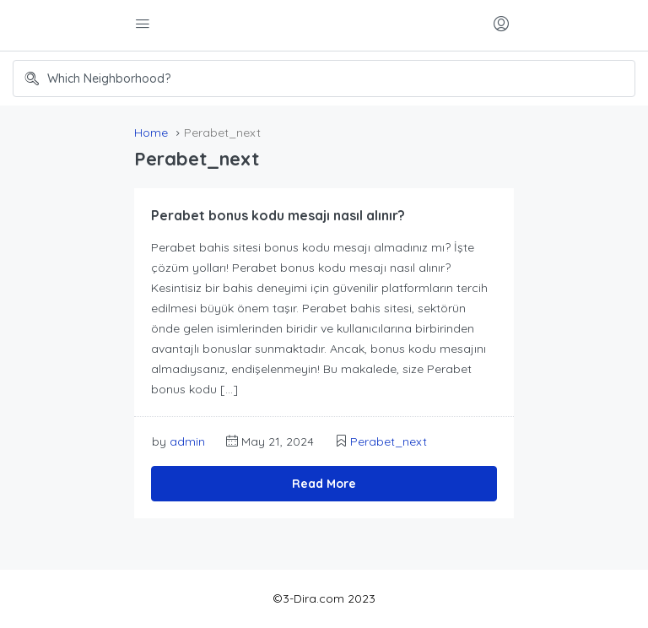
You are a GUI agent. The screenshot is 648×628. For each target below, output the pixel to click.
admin (187, 441)
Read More (324, 483)
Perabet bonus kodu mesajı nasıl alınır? (278, 215)
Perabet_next (388, 441)
